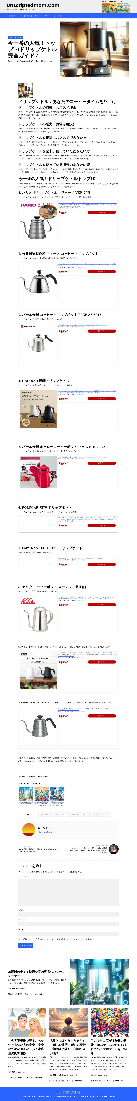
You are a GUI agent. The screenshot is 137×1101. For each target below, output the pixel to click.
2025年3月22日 (15, 994)
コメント (22, 877)
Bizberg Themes (108, 1096)
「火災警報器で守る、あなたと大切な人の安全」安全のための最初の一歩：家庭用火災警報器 (26, 1047)
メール (22, 920)
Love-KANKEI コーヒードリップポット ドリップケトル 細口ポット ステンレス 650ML (80, 558)
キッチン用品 (58, 814)
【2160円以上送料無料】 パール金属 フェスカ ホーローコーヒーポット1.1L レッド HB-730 (82, 457)
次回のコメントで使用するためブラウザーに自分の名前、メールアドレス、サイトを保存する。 (59, 939)
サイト (20, 929)
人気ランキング (104, 814)
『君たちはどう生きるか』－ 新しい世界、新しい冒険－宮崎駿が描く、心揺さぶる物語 (67, 1047)
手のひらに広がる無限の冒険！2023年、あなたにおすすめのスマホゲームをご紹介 (109, 1047)
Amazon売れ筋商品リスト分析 (68, 1092)
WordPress (84, 1096)
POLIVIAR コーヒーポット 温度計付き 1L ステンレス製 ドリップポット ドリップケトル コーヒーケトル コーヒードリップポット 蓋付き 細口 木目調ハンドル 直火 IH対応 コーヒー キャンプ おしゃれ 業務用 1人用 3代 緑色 (87, 518)
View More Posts (45, 832)
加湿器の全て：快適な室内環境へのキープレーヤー (36, 974)
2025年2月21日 (15, 1077)
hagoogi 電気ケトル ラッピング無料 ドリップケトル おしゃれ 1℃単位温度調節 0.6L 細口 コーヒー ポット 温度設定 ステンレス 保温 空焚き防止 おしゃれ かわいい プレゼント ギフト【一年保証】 (87, 391)
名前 (21, 910)
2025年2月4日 (27, 61)
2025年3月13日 (56, 1081)
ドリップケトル (15, 37)
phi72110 (13, 61)
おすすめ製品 (45, 814)
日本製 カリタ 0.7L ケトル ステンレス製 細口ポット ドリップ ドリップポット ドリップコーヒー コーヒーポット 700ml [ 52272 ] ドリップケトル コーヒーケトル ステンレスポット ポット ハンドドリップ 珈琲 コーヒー (87, 598)
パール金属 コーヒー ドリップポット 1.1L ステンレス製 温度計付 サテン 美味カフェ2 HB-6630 (82, 325)
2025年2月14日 (98, 1081)
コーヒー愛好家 (73, 814)
